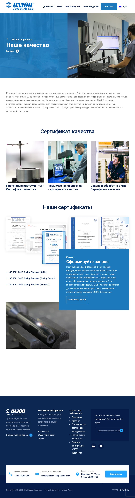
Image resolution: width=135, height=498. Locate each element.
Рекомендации (91, 6)
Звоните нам (116, 474)
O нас (60, 6)
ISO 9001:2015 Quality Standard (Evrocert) (29, 284)
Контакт (109, 6)
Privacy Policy (66, 490)
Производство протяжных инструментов (79, 428)
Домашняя (48, 6)
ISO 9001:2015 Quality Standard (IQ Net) (28, 272)
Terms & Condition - (52, 490)
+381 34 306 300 (21, 476)
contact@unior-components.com (55, 476)
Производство (73, 6)
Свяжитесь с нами (77, 299)
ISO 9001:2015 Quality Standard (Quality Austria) (32, 278)
